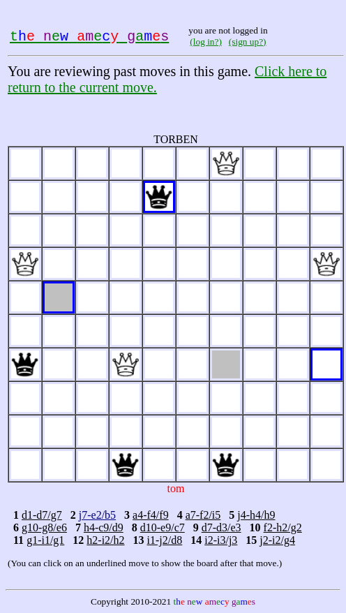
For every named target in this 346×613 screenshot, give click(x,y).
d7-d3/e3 (221, 527)
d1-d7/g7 (42, 515)
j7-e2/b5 (97, 515)
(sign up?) (247, 41)
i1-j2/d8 (165, 540)
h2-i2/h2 (105, 540)
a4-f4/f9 (151, 515)
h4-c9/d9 (103, 527)
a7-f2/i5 (203, 515)
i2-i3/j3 (220, 540)
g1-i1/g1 (45, 540)
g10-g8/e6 (44, 527)
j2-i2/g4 (277, 540)
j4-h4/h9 (256, 515)
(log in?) (206, 41)
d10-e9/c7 (162, 527)
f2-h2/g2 (283, 527)
